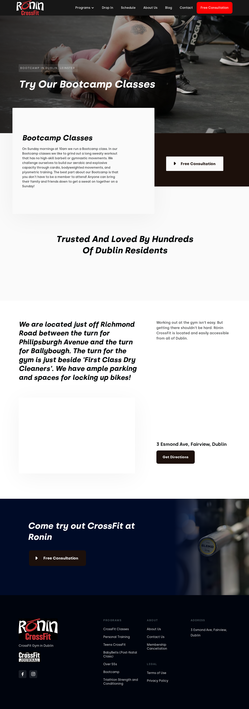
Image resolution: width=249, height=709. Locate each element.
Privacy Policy (157, 681)
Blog (168, 8)
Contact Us (155, 637)
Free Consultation (215, 8)
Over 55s (110, 664)
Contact (186, 8)
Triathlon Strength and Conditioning (120, 681)
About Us (150, 8)
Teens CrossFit (114, 645)
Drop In (107, 8)
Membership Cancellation (157, 646)
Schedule (128, 8)
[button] (84, 8)
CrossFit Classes (116, 629)
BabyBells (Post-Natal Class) (120, 654)
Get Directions (176, 457)
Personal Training (116, 637)
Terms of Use (156, 673)
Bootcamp (111, 672)
